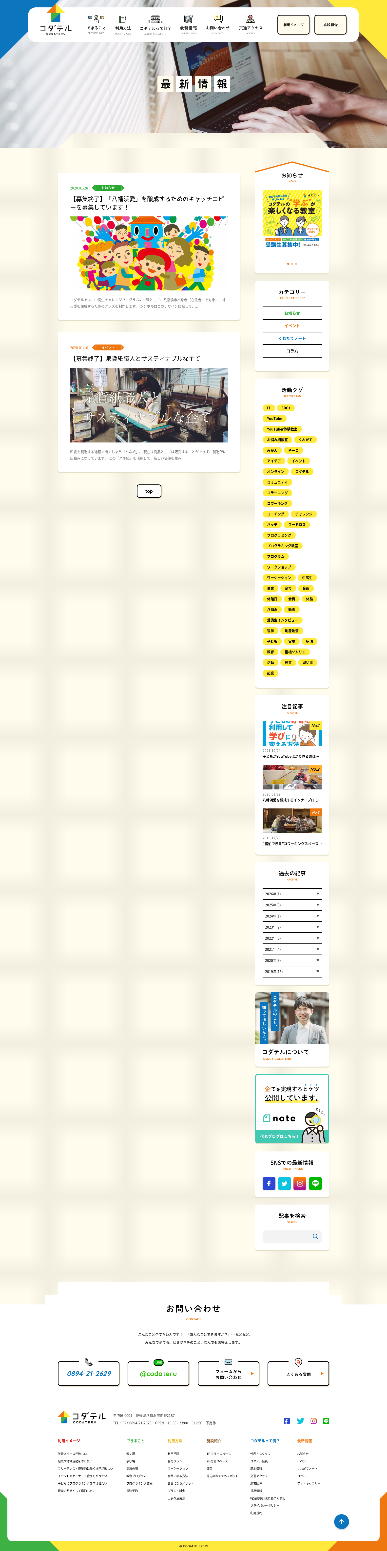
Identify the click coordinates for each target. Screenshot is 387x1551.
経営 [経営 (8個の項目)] (288, 662)
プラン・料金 (176, 1490)
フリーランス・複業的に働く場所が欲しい (85, 1468)
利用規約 (256, 1513)
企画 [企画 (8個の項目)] (306, 588)
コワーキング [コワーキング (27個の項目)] (277, 503)
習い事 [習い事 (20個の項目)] (308, 662)
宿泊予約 (132, 1490)
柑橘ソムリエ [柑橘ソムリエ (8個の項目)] (295, 652)
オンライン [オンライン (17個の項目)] (275, 471)
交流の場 (132, 1468)
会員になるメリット (181, 1483)
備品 (210, 1468)
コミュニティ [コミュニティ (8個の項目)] (277, 482)
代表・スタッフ (260, 1453)
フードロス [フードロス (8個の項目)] (297, 524)
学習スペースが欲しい (72, 1453)
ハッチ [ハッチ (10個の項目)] (272, 524)
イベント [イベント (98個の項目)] (299, 461)
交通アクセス (259, 1475)
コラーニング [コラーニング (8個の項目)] (277, 493)
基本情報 (256, 1468)
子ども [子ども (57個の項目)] (272, 641)
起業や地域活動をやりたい (75, 1461)
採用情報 (256, 1490)
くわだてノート (292, 338)
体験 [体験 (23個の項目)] (309, 599)
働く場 (130, 1453)
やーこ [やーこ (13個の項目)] (293, 450)
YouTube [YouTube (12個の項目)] (274, 418)
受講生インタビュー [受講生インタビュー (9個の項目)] (282, 620)
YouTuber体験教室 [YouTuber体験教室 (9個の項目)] (282, 429)
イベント (292, 326)
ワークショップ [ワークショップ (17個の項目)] (279, 567)
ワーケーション (178, 1468)
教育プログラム (136, 1475)
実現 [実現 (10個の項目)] (291, 641)
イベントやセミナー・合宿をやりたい (82, 1475)
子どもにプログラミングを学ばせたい (82, 1483)
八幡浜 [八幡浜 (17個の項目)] (272, 609)
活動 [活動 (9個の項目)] (270, 662)
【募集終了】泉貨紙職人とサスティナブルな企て (135, 359)
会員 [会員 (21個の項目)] (291, 599)
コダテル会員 (259, 1461)
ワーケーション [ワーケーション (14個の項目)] (279, 577)
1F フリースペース (219, 1453)
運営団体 (256, 1483)
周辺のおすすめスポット (222, 1475)
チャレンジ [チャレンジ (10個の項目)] (303, 514)
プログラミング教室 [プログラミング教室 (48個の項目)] (282, 546)
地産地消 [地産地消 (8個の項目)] (292, 630)
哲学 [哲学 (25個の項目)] (270, 630)
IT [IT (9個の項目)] (269, 408)
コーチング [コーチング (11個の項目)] (275, 514)
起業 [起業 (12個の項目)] (270, 673)
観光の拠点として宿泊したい (77, 1490)
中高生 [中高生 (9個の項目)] (307, 577)
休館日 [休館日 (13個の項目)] (272, 599)
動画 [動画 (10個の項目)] (291, 609)
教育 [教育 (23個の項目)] (270, 652)
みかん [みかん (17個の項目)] (272, 450)
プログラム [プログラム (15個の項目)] (275, 556)
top (149, 491)
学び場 (130, 1461)
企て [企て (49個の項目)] (288, 588)
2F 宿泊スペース (217, 1461)
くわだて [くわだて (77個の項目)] (305, 439)
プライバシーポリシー (264, 1505)
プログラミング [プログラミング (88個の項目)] (279, 535)
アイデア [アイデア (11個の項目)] (274, 461)
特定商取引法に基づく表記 (267, 1498)
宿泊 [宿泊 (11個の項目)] (309, 641)
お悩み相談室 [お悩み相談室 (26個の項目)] (277, 439)
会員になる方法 (178, 1475)
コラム (292, 351)
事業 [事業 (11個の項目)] (270, 588)
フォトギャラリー (308, 1483)
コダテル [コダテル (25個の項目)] (302, 471)
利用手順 (173, 1453)
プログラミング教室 (139, 1483)
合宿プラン (175, 1461)
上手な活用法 (176, 1498)
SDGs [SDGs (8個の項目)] (285, 408)
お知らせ (292, 313)
